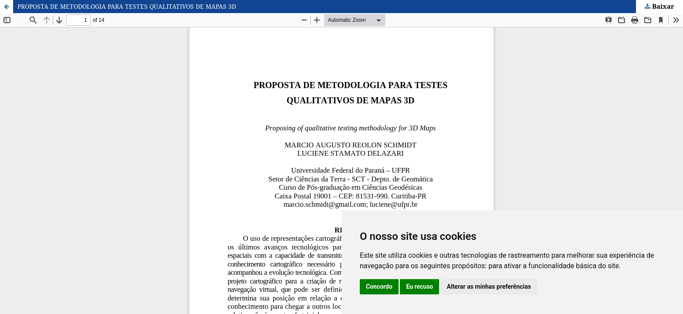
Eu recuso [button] (419, 286)
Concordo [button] (379, 286)
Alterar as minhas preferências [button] (489, 286)
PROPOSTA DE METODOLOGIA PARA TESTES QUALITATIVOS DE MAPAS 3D (126, 6)
